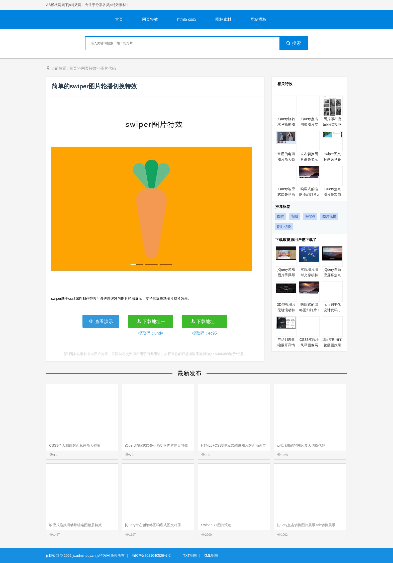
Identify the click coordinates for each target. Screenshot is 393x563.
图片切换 (284, 227)
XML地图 (211, 555)
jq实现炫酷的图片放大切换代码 (301, 445)
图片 (280, 216)
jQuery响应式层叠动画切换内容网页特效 (156, 445)
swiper (310, 216)
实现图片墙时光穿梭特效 (309, 275)
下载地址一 (150, 321)
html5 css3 (186, 19)
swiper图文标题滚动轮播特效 (332, 159)
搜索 (293, 43)
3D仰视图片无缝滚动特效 (286, 310)
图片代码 (108, 68)
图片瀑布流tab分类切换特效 (332, 124)
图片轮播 (329, 216)
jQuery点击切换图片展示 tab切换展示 (306, 525)
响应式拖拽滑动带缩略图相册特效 (75, 525)
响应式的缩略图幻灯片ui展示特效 (309, 194)
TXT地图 (190, 555)
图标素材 (223, 19)
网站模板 (258, 19)
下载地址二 (204, 321)
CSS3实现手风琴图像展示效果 (309, 345)
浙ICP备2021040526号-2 (151, 555)
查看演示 (101, 321)
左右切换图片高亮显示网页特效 (309, 159)
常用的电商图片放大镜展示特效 (286, 159)
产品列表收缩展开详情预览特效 (286, 345)
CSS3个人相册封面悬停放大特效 (75, 445)
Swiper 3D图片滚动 (216, 525)
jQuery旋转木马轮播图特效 (286, 124)
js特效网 (52, 555)
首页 (119, 19)
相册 (294, 216)
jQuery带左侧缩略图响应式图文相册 (153, 525)
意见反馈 (382, 547)
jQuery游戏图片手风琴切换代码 (286, 275)
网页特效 (150, 19)
